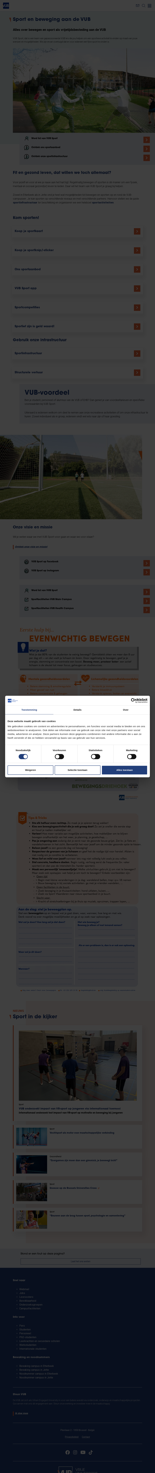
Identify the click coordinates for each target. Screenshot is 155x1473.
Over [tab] (126, 709)
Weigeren (30, 770)
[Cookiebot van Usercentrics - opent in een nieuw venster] (133, 700)
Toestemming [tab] (29, 709)
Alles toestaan (124, 770)
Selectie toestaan (77, 770)
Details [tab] (77, 709)
